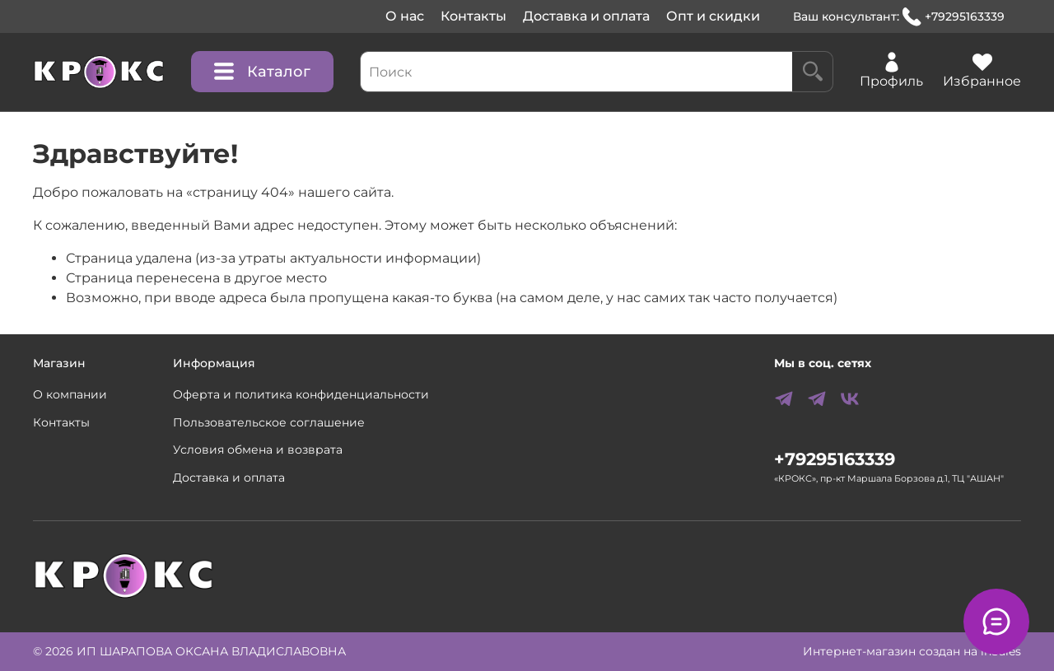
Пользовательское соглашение (269, 422)
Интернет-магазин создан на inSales (912, 651)
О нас (404, 16)
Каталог (262, 72)
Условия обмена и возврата (258, 449)
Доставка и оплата (586, 16)
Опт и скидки (713, 16)
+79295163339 (953, 17)
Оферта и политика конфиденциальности (301, 394)
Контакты (473, 16)
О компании (70, 394)
